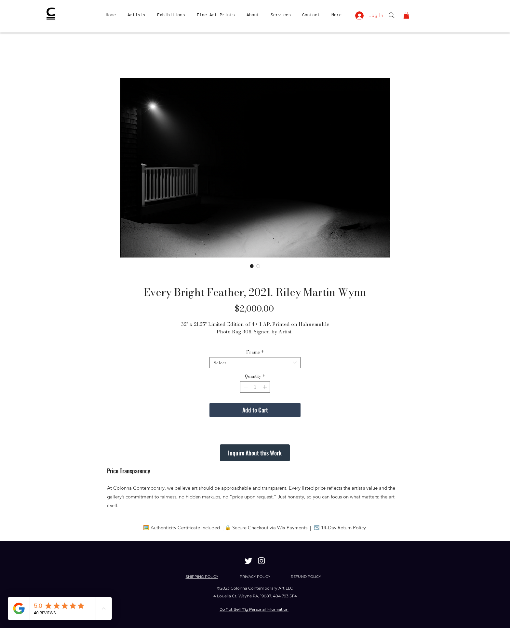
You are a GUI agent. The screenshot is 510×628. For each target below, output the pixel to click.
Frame (255, 352)
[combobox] (255, 362)
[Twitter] (248, 560)
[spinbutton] (255, 387)
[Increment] (265, 387)
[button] (406, 15)
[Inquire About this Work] (255, 452)
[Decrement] (245, 387)
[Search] (391, 15)
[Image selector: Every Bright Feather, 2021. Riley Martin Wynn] (251, 266)
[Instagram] (261, 560)
